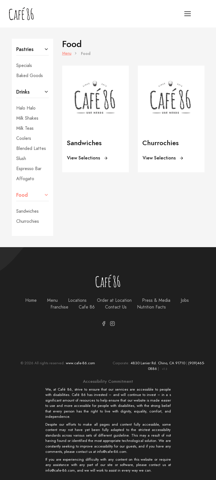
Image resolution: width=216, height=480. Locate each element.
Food (22, 194)
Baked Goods (29, 76)
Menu (66, 53)
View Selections (87, 158)
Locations (77, 300)
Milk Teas (25, 128)
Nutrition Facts (151, 307)
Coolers (23, 138)
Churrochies (27, 221)
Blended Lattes (31, 148)
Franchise (59, 307)
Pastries (25, 49)
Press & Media (156, 300)
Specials (24, 65)
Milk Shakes (27, 118)
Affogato (25, 179)
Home (31, 300)
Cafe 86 (87, 307)
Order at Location (114, 300)
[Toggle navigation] (187, 13)
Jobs (185, 300)
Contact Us (116, 307)
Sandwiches (27, 211)
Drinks (23, 91)
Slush (21, 159)
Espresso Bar (28, 169)
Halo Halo (26, 108)
